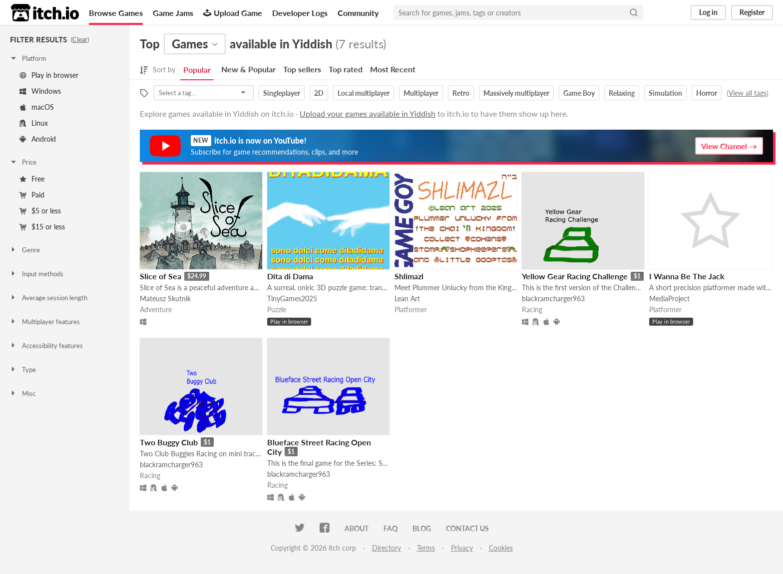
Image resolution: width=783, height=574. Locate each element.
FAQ (390, 528)
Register (752, 12)
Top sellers (302, 69)
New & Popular (248, 69)
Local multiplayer (364, 93)
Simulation (665, 93)
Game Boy (579, 93)
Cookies (501, 548)
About (357, 528)
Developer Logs (300, 12)
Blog (421, 528)
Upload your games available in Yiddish (367, 113)
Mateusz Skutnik (165, 298)
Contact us (467, 528)
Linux (33, 123)
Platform (27, 58)
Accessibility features (46, 346)
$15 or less (42, 226)
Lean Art (407, 298)
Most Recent (392, 69)
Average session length (48, 298)
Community (358, 12)
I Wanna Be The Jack (687, 276)
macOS (36, 107)
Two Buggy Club (169, 442)
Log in (708, 12)
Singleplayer (281, 93)
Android (37, 139)
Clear (79, 39)
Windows (40, 91)
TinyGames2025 (292, 298)
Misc (22, 393)
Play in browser (48, 75)
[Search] (633, 12)
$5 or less (40, 210)
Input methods (36, 274)
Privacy (462, 548)
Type (22, 370)
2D (319, 93)
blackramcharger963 (553, 298)
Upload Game (232, 12)
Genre (24, 250)
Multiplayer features (44, 322)
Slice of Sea (160, 276)
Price (22, 162)
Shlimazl (408, 276)
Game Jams (173, 12)
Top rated (346, 69)
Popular (197, 69)
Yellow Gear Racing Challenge (575, 276)
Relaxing (622, 93)
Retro (460, 93)
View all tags (748, 93)
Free (31, 179)
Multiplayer (420, 93)
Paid (31, 195)
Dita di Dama (290, 276)
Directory (386, 548)
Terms (426, 548)
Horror (706, 93)
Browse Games (116, 12)
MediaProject (669, 298)
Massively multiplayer (516, 93)
